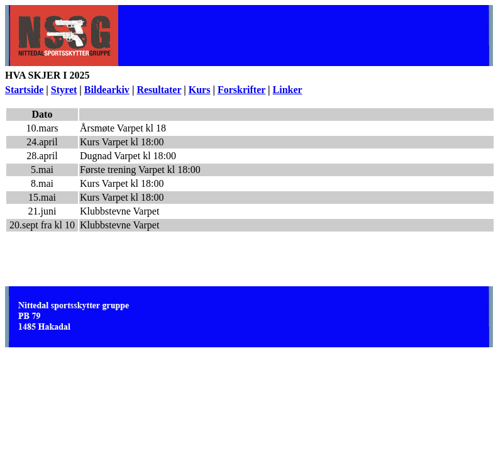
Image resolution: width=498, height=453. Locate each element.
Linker (287, 89)
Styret (64, 89)
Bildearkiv (107, 89)
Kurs (200, 89)
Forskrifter (241, 89)
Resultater (158, 89)
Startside (24, 89)
